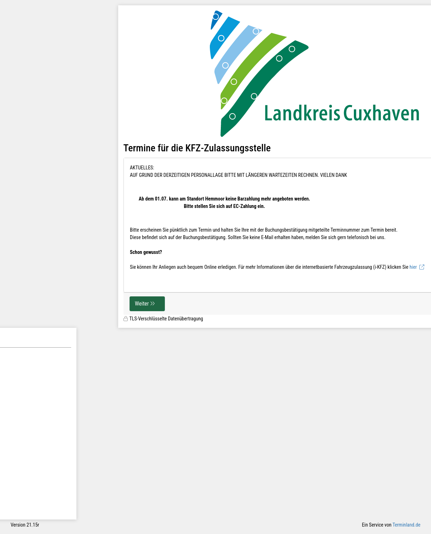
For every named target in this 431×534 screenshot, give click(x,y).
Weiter (142, 303)
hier (413, 267)
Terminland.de (406, 525)
